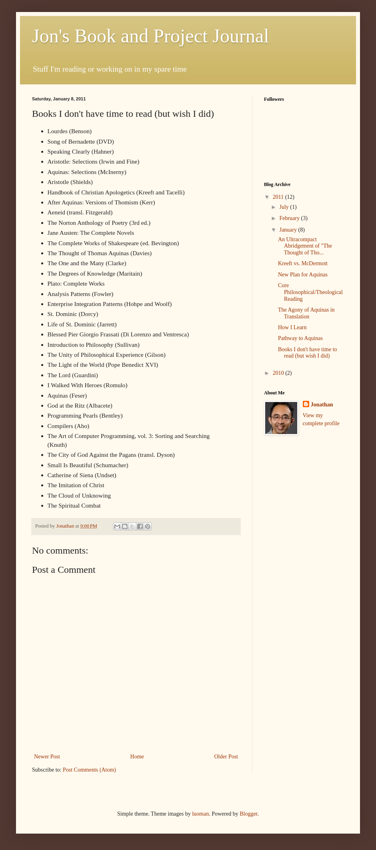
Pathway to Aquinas (300, 338)
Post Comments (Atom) (89, 770)
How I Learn (292, 327)
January (288, 230)
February (290, 218)
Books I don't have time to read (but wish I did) (307, 352)
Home (137, 757)
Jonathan (322, 405)
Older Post (226, 757)
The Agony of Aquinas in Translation (306, 313)
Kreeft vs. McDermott (303, 263)
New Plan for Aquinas (303, 275)
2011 (279, 197)
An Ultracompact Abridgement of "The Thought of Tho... (305, 246)
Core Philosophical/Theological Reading (310, 292)
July (284, 207)
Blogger (248, 814)
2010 (279, 373)
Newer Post (47, 757)
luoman (200, 814)
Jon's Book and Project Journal (150, 35)
